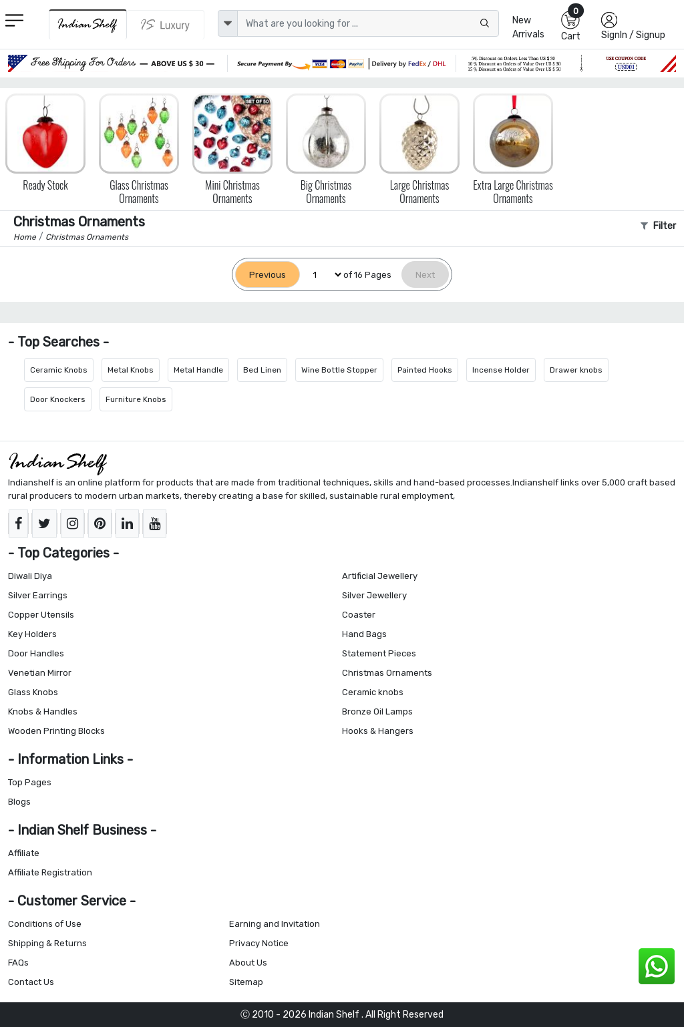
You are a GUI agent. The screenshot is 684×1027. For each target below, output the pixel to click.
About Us (248, 963)
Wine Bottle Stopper (339, 370)
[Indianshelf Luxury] (165, 24)
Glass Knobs (33, 692)
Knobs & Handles (42, 711)
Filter (658, 226)
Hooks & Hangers (377, 731)
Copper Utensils (41, 615)
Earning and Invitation (274, 924)
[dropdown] (228, 23)
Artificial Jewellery (379, 576)
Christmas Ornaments (387, 673)
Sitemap (246, 982)
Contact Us (31, 982)
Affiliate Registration (50, 872)
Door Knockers (58, 399)
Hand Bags (364, 634)
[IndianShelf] (88, 24)
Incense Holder (501, 370)
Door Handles (36, 653)
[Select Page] (321, 274)
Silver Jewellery (374, 595)
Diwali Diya (30, 576)
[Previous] (267, 274)
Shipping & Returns (47, 943)
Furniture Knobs (136, 399)
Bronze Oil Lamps (377, 711)
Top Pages (29, 782)
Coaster (358, 615)
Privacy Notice (259, 943)
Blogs (19, 802)
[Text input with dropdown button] (368, 23)
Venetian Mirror (39, 673)
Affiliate (23, 853)
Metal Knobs (131, 370)
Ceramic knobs (372, 692)
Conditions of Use (44, 924)
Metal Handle (198, 370)
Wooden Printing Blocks (56, 731)
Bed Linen (262, 370)
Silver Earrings (37, 595)
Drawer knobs (576, 370)
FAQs (18, 963)
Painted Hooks (424, 370)
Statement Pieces (379, 653)
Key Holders (32, 634)
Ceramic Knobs (59, 370)
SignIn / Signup (633, 35)
